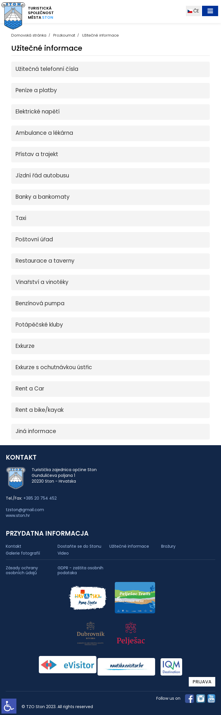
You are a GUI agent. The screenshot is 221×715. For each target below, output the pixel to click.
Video (63, 553)
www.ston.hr (18, 515)
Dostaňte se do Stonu (79, 546)
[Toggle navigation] (210, 11)
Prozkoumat (64, 35)
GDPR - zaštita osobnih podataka (80, 570)
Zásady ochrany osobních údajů (22, 570)
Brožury (168, 546)
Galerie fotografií (23, 553)
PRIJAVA (202, 681)
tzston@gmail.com (25, 510)
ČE (193, 10)
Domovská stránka (28, 35)
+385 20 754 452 (40, 498)
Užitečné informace (129, 546)
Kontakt (13, 546)
